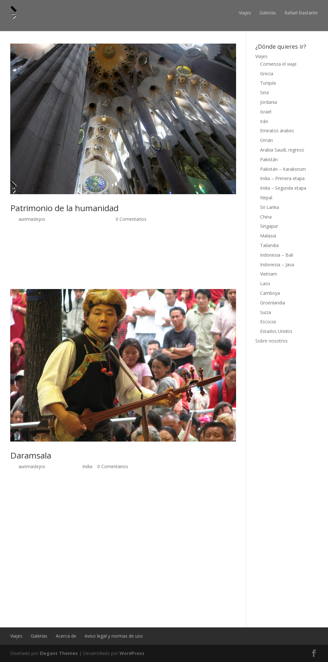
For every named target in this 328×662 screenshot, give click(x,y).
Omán (266, 140)
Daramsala (30, 455)
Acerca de (66, 636)
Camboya (270, 293)
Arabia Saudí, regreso (282, 150)
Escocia (268, 322)
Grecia (266, 73)
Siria (264, 92)
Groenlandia (272, 303)
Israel (265, 112)
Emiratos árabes (277, 131)
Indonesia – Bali (276, 255)
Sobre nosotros (271, 341)
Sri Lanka (269, 207)
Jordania (268, 102)
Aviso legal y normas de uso (114, 636)
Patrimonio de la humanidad (64, 208)
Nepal (266, 197)
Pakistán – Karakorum (283, 169)
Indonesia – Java (277, 264)
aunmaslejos (32, 219)
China (266, 217)
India (87, 466)
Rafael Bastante (301, 13)
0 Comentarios (131, 219)
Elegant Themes (59, 653)
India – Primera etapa (282, 178)
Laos (265, 283)
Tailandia (269, 245)
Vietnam (268, 274)
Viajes (245, 13)
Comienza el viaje (278, 64)
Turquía (268, 83)
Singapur (269, 226)
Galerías (267, 13)
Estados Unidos (276, 331)
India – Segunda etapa (283, 188)
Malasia (268, 236)
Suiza (265, 312)
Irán (264, 121)
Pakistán (269, 159)
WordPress (131, 653)
